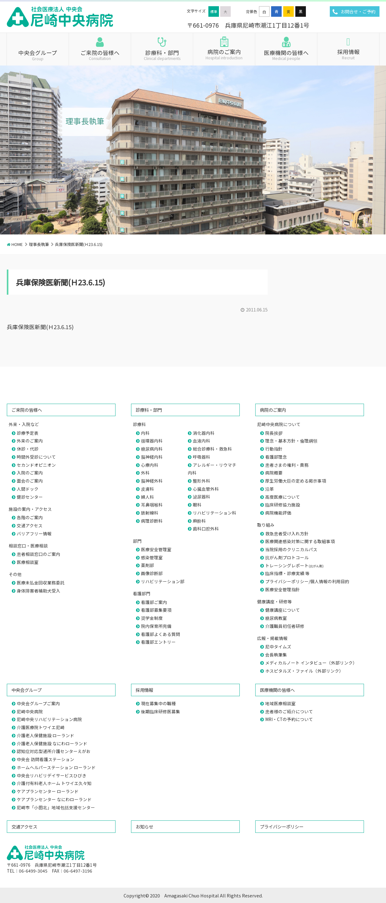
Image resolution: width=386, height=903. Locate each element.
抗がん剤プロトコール (287, 557)
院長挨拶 (274, 433)
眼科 (197, 504)
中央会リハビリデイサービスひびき (51, 775)
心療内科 (149, 465)
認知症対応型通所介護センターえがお (54, 751)
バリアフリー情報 (34, 533)
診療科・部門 (162, 55)
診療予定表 (28, 433)
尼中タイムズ (278, 646)
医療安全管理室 (156, 549)
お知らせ (144, 826)
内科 (145, 433)
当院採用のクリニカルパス (291, 549)
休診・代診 (28, 449)
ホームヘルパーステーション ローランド (56, 767)
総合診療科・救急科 (212, 449)
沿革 (269, 489)
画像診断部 (152, 573)
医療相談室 (28, 562)
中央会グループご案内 (38, 703)
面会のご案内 (30, 481)
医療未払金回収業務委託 (41, 582)
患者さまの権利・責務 (287, 465)
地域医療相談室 (280, 703)
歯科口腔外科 (206, 528)
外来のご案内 (30, 441)
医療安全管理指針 (282, 589)
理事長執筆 (39, 244)
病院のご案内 (224, 54)
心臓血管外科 (206, 489)
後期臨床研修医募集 (160, 711)
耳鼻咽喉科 (152, 504)
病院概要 (274, 473)
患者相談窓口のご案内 (38, 554)
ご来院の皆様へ (100, 55)
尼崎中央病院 (30, 711)
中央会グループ (38, 55)
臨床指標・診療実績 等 (287, 573)
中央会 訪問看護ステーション (45, 759)
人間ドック (28, 489)
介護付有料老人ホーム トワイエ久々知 (54, 783)
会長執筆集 (276, 654)
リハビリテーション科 (214, 513)
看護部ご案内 (154, 602)
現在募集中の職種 (158, 703)
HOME (17, 244)
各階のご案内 (30, 517)
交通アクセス (30, 525)
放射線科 (149, 513)
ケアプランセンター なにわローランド (54, 799)
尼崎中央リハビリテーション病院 (49, 719)
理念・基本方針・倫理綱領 (291, 441)
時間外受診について (36, 457)
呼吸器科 (201, 457)
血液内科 (201, 441)
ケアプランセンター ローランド (48, 791)
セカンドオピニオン (36, 465)
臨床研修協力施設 (282, 504)
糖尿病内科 (152, 449)
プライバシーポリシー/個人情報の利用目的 (307, 581)
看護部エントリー (158, 642)
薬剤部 (147, 565)
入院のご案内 (30, 473)
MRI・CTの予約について (289, 719)
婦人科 (147, 497)
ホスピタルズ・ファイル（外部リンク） (304, 671)
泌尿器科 (201, 496)
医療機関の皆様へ (286, 55)
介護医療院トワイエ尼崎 (41, 727)
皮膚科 (147, 489)
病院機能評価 (278, 513)
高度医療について (282, 497)
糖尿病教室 (276, 618)
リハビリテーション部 (162, 581)
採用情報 (348, 54)
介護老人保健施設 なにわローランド (52, 743)
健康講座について (282, 610)
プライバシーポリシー (281, 826)
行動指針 (274, 449)
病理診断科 (152, 521)
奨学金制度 (152, 618)
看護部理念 (276, 457)
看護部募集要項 (156, 610)
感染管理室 (152, 557)
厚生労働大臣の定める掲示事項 (295, 481)
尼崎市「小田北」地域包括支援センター (56, 807)
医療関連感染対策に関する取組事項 (300, 541)
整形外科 (201, 481)
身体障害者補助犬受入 (38, 591)
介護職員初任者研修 (284, 626)
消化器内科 (204, 433)
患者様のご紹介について (289, 711)
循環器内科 (152, 441)
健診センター (30, 497)
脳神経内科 (152, 457)
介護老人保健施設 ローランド (45, 735)
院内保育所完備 (156, 626)
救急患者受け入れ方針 (287, 533)
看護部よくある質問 (160, 634)
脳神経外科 (152, 481)
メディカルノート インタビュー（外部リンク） (311, 663)
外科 (145, 473)
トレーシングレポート (294, 565)
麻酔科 (199, 521)
